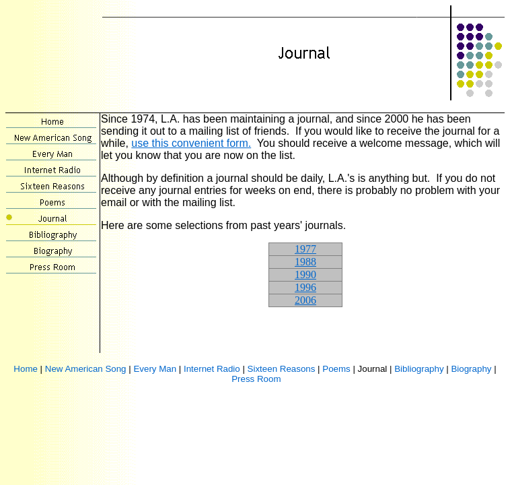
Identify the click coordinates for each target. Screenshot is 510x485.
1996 (305, 287)
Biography (471, 369)
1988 (305, 261)
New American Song (85, 369)
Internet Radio (212, 369)
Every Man (154, 369)
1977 (305, 249)
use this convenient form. (191, 143)
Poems (336, 369)
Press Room (256, 379)
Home (25, 369)
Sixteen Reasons (282, 369)
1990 (305, 274)
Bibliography (418, 369)
